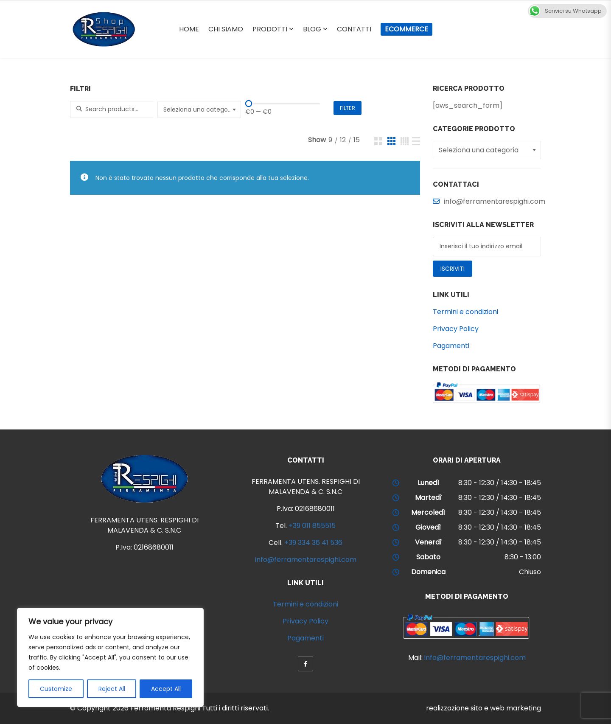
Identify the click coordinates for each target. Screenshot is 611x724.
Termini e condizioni (465, 312)
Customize (56, 689)
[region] (110, 657)
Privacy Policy (456, 329)
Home (189, 29)
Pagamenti (451, 346)
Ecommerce (406, 29)
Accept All (166, 689)
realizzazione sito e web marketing (483, 708)
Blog (312, 29)
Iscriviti (452, 268)
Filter (347, 108)
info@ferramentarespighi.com (305, 559)
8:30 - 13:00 (522, 557)
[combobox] (199, 109)
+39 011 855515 (312, 525)
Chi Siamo (225, 29)
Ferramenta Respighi (165, 708)
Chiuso (530, 572)
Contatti (354, 29)
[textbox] (200, 109)
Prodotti (269, 29)
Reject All (111, 689)
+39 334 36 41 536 (313, 542)
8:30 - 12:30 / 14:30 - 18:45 (499, 483)
